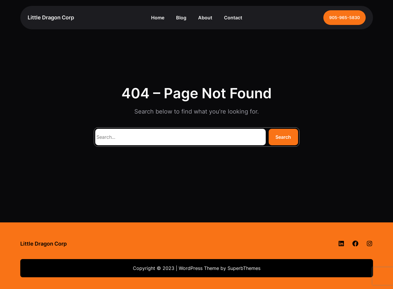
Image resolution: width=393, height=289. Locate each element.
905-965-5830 (344, 17)
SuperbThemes (244, 268)
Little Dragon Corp (51, 17)
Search (283, 137)
